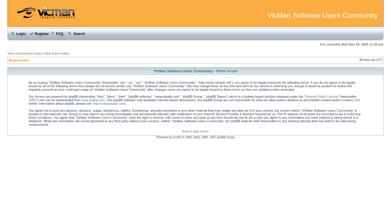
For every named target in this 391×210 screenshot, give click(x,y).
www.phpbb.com (93, 100)
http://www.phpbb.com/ (109, 103)
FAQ (56, 34)
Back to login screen (195, 131)
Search (76, 34)
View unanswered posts (24, 53)
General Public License (321, 96)
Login (18, 34)
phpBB (177, 137)
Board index (19, 60)
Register (39, 34)
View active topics (56, 53)
